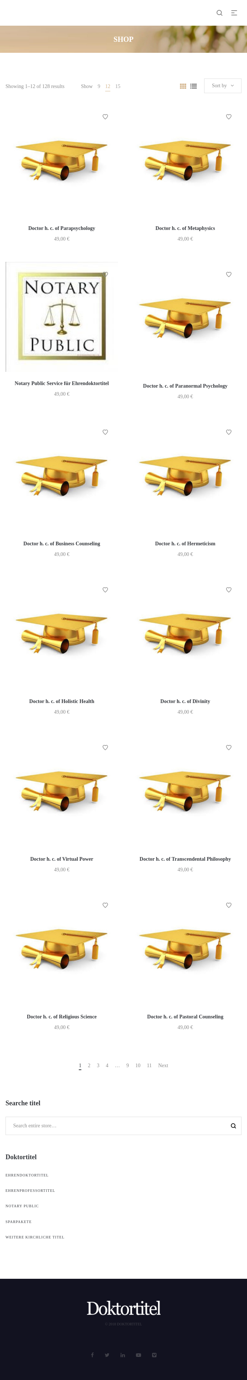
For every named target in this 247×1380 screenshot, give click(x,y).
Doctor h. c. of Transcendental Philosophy (185, 859)
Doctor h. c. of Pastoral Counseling (185, 1017)
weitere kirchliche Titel (34, 1237)
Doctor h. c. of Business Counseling (61, 543)
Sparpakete (18, 1222)
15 (117, 86)
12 (107, 86)
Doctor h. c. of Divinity (185, 701)
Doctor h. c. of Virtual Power (61, 859)
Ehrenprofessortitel (30, 1191)
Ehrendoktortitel (27, 1175)
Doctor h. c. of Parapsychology (61, 228)
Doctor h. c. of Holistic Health (61, 701)
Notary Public (22, 1206)
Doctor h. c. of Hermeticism (185, 543)
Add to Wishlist (105, 116)
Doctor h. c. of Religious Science (62, 1017)
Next (163, 1065)
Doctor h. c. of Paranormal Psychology (185, 386)
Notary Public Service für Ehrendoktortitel (62, 383)
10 (137, 1065)
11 (149, 1065)
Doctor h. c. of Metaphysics (185, 228)
